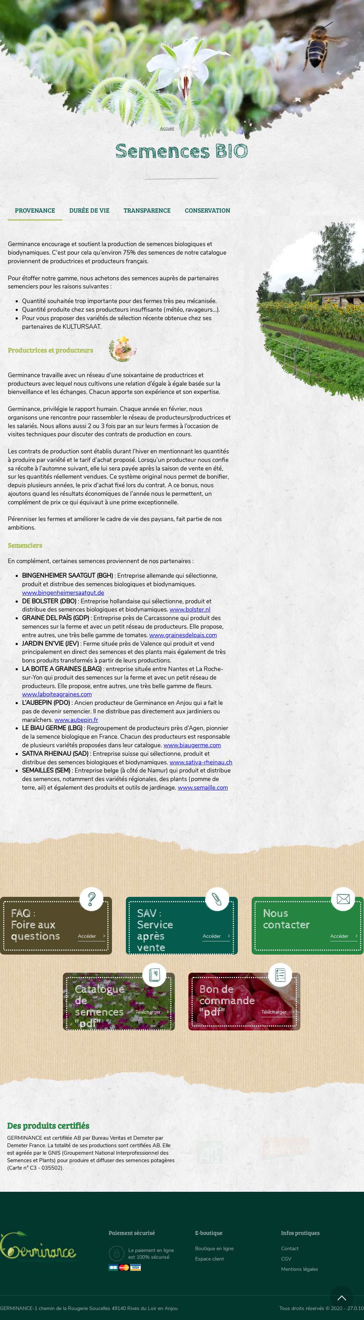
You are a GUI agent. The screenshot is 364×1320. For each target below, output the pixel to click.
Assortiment (227, 92)
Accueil (167, 128)
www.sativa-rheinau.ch (201, 762)
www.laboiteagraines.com (57, 694)
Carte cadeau (162, 92)
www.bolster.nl (190, 610)
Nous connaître (104, 92)
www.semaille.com (203, 788)
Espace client (209, 1259)
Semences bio (49, 92)
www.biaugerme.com (192, 745)
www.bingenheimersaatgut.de (63, 593)
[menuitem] (330, 14)
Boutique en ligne (311, 92)
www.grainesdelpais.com (183, 635)
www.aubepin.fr (76, 720)
